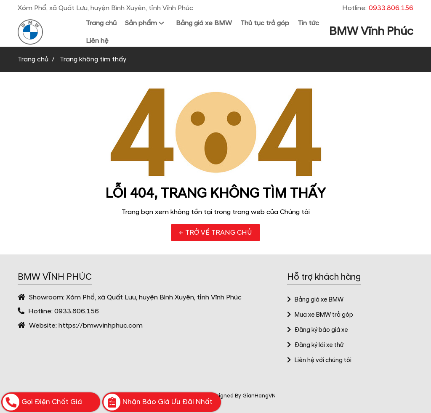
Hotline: (377, 8)
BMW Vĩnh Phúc (371, 31)
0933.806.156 (76, 311)
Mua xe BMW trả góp (320, 315)
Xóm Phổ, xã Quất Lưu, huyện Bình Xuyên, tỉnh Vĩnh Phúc (154, 297)
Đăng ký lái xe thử (315, 345)
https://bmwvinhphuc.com (101, 325)
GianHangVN (259, 395)
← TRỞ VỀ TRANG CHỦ (215, 232)
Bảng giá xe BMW (315, 300)
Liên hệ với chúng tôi (319, 360)
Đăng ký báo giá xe (317, 330)
